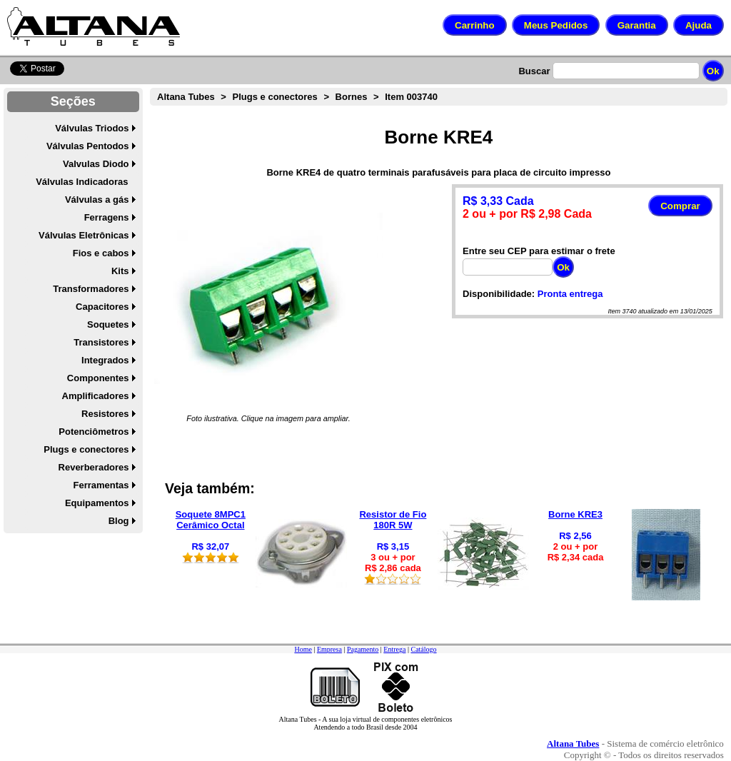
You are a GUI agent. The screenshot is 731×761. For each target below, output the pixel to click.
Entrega (394, 649)
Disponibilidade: (499, 293)
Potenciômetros (93, 431)
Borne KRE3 (575, 514)
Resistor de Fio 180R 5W (392, 519)
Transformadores (90, 288)
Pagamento (362, 649)
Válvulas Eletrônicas (83, 235)
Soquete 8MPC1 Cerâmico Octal (211, 519)
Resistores (104, 413)
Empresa (329, 649)
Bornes (352, 96)
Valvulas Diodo (95, 163)
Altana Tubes (186, 96)
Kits (120, 271)
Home (302, 649)
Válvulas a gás (97, 199)
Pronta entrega (570, 293)
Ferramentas (100, 485)
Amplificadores (95, 395)
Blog (119, 520)
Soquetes (108, 324)
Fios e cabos (101, 253)
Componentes (98, 378)
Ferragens (106, 217)
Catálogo (423, 649)
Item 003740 (411, 96)
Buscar (534, 71)
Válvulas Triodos (91, 128)
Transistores (101, 342)
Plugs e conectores (86, 449)
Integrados (104, 360)
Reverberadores (94, 467)
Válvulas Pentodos (87, 146)
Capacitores (102, 306)
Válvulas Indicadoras (82, 181)
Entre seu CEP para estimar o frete (539, 251)
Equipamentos (97, 503)
